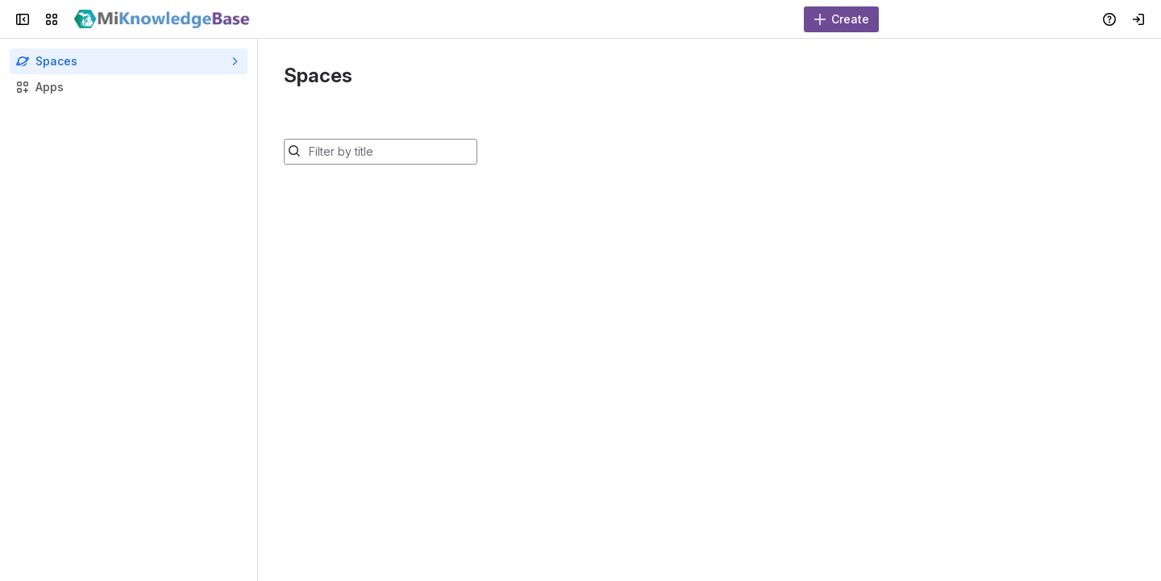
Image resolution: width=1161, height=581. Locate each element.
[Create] (841, 19)
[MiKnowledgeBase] (162, 19)
